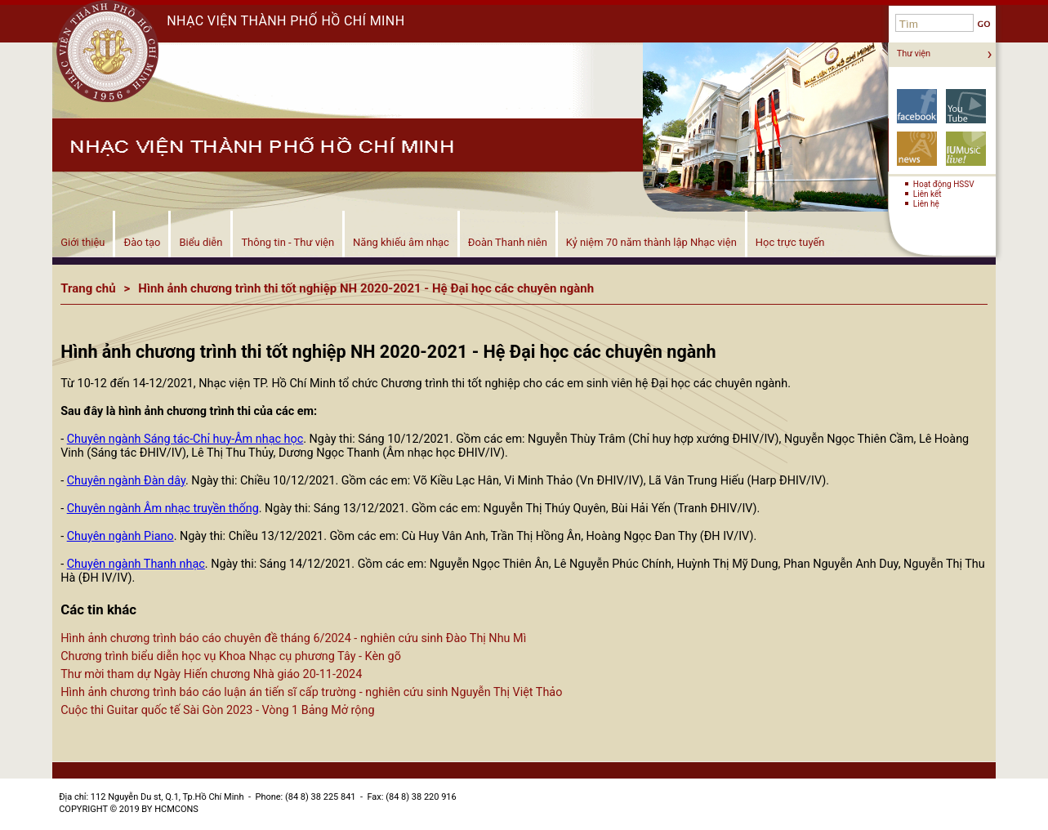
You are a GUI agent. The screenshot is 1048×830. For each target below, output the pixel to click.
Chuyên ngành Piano (120, 536)
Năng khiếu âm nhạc (401, 242)
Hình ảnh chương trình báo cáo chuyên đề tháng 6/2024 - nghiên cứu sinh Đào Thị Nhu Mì (293, 638)
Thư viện (913, 53)
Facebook (917, 106)
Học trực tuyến (790, 242)
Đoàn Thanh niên (507, 242)
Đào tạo (141, 242)
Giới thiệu (82, 242)
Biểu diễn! (966, 149)
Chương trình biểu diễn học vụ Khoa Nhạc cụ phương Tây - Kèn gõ (230, 656)
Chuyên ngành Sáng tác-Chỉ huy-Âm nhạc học (185, 439)
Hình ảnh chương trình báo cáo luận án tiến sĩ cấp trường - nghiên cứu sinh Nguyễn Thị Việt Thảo (311, 692)
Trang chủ (87, 288)
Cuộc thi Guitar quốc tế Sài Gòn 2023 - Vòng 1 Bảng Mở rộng (217, 710)
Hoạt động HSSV (943, 184)
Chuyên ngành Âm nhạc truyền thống (163, 508)
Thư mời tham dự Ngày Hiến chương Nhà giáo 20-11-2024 (211, 674)
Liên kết (927, 194)
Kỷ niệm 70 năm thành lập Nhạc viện (651, 242)
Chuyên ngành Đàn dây (126, 481)
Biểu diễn (200, 242)
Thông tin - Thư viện (287, 242)
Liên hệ (926, 203)
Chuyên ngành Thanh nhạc (136, 564)
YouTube (966, 106)
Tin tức (917, 149)
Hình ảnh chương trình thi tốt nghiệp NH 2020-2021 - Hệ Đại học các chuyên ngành (366, 288)
